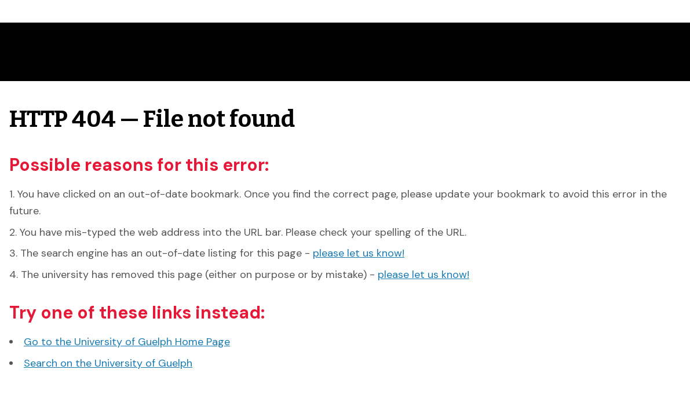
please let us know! (358, 253)
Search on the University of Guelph (108, 363)
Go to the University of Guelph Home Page (127, 342)
